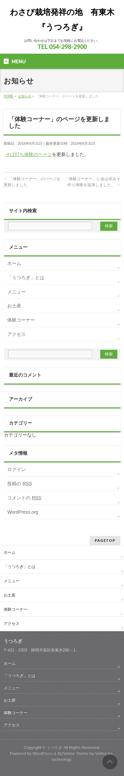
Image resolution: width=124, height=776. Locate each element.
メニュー (16, 291)
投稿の (19, 483)
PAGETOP (105, 540)
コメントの (24, 497)
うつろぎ (54, 747)
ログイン (16, 469)
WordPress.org (22, 512)
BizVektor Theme (73, 753)
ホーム (14, 263)
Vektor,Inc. (104, 753)
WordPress (42, 753)
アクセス (16, 334)
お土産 (14, 305)
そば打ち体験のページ (29, 154)
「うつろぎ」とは (25, 277)
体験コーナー (21, 320)
